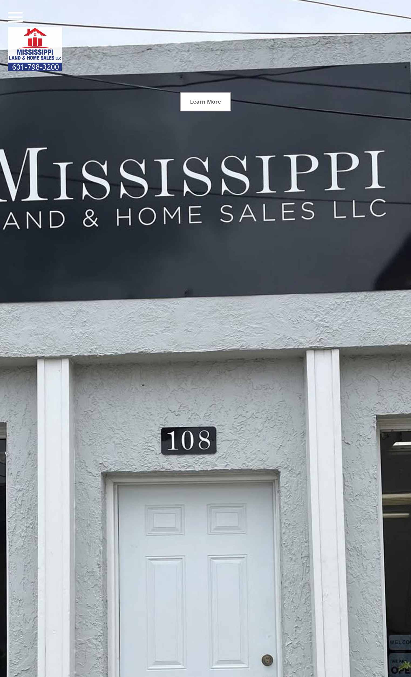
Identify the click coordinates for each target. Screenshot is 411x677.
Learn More (205, 101)
